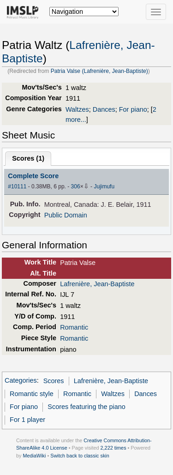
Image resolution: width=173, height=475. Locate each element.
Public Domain (65, 215)
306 (75, 186)
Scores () (28, 158)
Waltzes (77, 109)
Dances (104, 109)
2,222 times (113, 448)
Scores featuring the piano (86, 406)
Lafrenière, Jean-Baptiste (97, 284)
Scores (53, 381)
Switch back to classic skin (79, 455)
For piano (133, 109)
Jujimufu (104, 186)
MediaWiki (34, 455)
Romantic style (32, 393)
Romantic (74, 327)
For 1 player (27, 419)
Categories (21, 381)
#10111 (17, 186)
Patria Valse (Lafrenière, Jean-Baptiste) (99, 71)
